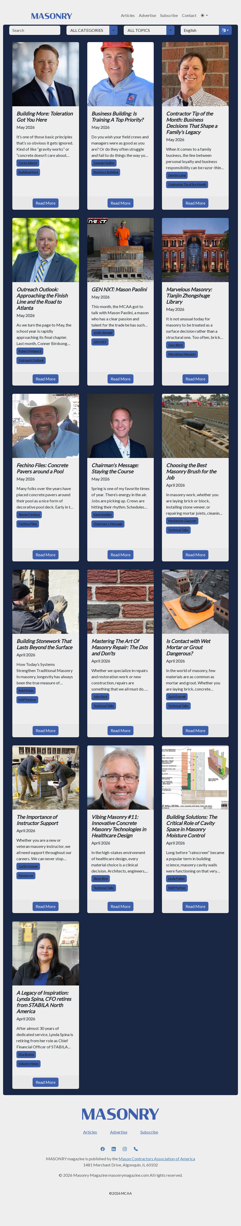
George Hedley (103, 163)
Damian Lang (177, 175)
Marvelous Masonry (182, 354)
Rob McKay (26, 690)
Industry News (28, 1064)
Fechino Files (27, 524)
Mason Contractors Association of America (157, 1158)
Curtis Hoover (28, 866)
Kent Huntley (102, 514)
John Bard (100, 696)
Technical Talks (178, 530)
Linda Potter (176, 878)
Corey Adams (27, 163)
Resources (25, 875)
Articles (128, 15)
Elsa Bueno (26, 1054)
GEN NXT (100, 342)
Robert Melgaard (29, 351)
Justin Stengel (102, 332)
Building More (28, 172)
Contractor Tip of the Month (187, 184)
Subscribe (169, 15)
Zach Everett (177, 696)
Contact (189, 15)
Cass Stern (175, 345)
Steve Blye (100, 878)
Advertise (147, 15)
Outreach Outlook (31, 360)
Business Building (105, 172)
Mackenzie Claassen (182, 521)
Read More (45, 202)
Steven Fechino (29, 514)
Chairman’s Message (107, 524)
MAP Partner (27, 700)
